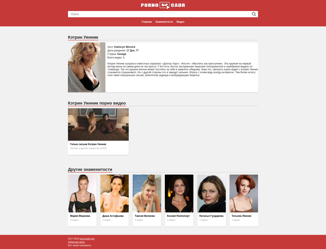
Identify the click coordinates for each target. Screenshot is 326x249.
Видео (180, 21)
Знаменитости (164, 21)
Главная (147, 21)
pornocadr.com (87, 238)
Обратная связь (76, 242)
